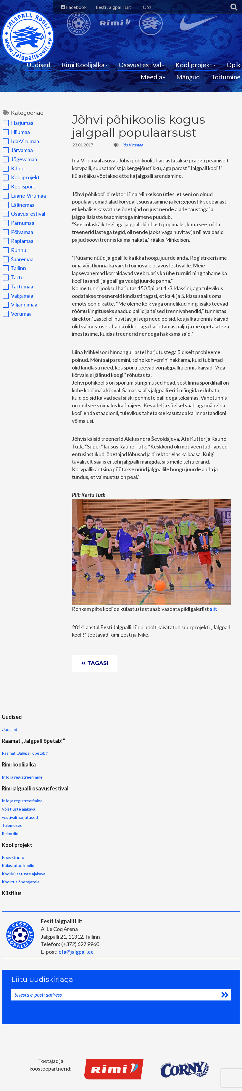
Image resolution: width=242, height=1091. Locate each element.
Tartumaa (15, 292)
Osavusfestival (141, 68)
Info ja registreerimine (133, 761)
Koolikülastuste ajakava (23, 842)
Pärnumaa (16, 228)
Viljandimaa (17, 310)
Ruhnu (12, 256)
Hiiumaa (13, 138)
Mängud (188, 80)
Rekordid (177, 802)
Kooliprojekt (195, 68)
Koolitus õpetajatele (20, 850)
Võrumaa (14, 319)
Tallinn (11, 274)
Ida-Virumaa (18, 147)
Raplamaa (15, 247)
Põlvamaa (15, 238)
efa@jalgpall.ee (75, 907)
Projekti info (12, 825)
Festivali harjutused (187, 785)
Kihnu (11, 174)
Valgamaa (15, 301)
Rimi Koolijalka (84, 68)
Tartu (10, 283)
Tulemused (179, 794)
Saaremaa (15, 265)
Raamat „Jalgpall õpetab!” (80, 769)
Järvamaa (15, 156)
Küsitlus (67, 811)
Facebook (63, 7)
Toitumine (226, 80)
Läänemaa (16, 210)
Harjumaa (15, 129)
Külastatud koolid (17, 833)
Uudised (39, 68)
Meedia (153, 80)
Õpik (234, 68)
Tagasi (97, 685)
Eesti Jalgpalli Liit (106, 7)
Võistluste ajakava (185, 777)
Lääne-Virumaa (21, 201)
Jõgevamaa (17, 165)
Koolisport (16, 192)
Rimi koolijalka (130, 748)
